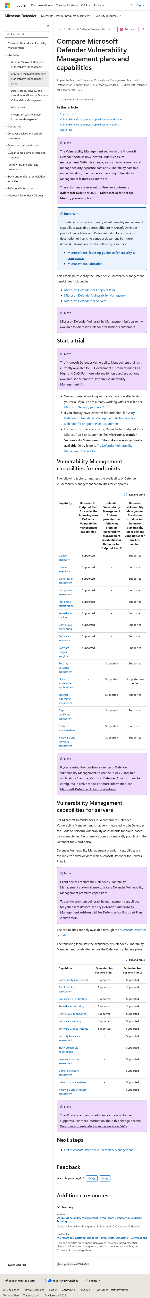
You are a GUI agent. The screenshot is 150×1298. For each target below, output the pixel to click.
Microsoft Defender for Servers (85, 301)
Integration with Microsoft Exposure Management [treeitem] (26, 117)
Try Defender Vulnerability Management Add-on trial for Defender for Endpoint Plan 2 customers (99, 418)
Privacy (83, 1290)
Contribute (68, 1290)
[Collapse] (48, 26)
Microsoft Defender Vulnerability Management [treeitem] (27, 45)
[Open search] (132, 5)
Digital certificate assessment (65, 714)
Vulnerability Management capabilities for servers (89, 124)
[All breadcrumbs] (60, 29)
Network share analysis (72, 1082)
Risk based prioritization (73, 999)
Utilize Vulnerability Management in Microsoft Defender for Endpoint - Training (100, 1219)
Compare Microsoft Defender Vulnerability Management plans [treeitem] (28, 78)
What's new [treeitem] (18, 107)
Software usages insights (64, 652)
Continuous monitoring (73, 1014)
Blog (51, 1290)
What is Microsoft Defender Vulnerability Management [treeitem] (27, 64)
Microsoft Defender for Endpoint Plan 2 (90, 290)
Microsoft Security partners (82, 407)
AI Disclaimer (11, 1290)
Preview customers (115, 187)
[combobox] (27, 34)
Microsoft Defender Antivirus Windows (88, 789)
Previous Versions (33, 1290)
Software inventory (70, 1021)
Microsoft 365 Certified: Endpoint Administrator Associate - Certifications (102, 1238)
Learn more (99, 179)
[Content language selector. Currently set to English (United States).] (21, 1280)
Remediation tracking (71, 1006)
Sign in (141, 5)
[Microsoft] (7, 5)
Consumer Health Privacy (111, 1290)
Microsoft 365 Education (85, 264)
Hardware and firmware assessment (67, 742)
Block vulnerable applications (66, 683)
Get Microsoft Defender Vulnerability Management (98, 1150)
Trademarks (30, 1295)
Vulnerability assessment (73, 980)
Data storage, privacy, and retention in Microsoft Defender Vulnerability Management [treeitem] (30, 95)
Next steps (66, 129)
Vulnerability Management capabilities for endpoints (91, 119)
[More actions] (143, 29)
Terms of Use (11, 1295)
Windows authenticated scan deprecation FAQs (93, 1126)
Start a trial (66, 114)
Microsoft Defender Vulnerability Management (87, 29)
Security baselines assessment (65, 667)
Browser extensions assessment (65, 699)
